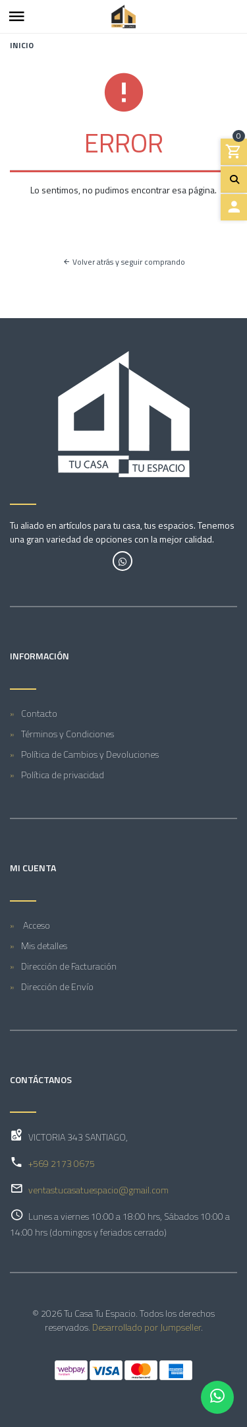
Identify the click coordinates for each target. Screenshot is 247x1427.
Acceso (35, 925)
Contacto (39, 713)
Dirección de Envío (57, 986)
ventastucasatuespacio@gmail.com (98, 1190)
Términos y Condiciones (67, 734)
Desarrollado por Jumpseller (146, 1327)
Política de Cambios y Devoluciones (90, 754)
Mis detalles (44, 945)
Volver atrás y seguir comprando (124, 261)
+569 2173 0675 (61, 1163)
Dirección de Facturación (69, 966)
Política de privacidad (62, 774)
